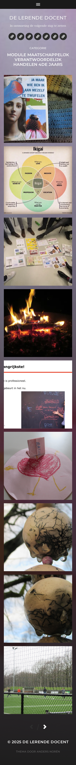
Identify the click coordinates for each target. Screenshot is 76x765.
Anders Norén (48, 751)
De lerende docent (37, 18)
